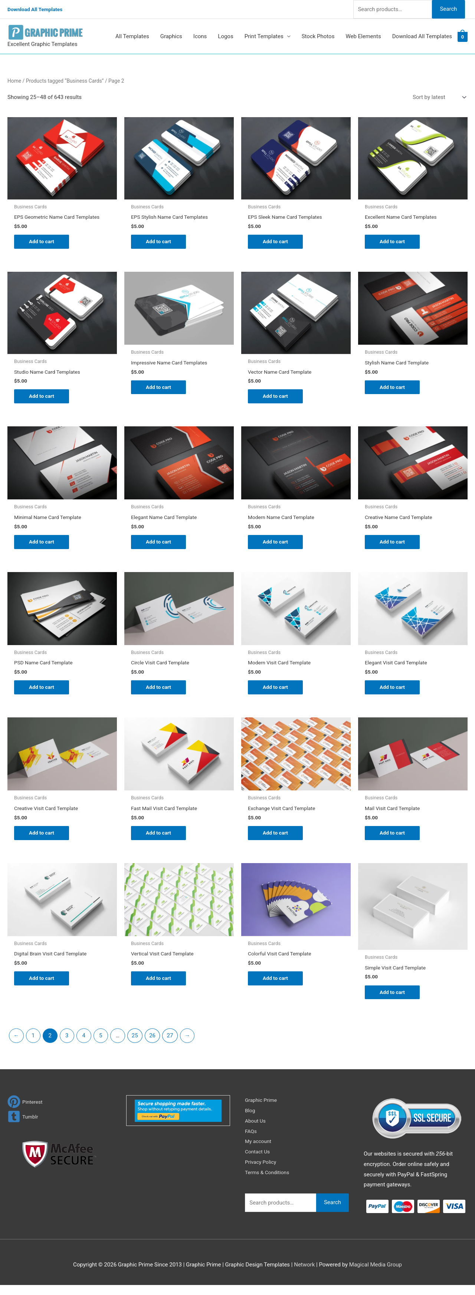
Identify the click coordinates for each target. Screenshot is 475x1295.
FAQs (251, 1140)
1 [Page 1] (33, 1045)
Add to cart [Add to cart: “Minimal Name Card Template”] (43, 546)
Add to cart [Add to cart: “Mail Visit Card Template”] (393, 840)
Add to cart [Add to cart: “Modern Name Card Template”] (277, 546)
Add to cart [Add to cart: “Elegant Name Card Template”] (160, 546)
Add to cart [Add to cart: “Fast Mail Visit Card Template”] (160, 840)
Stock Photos (318, 36)
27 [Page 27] (170, 1045)
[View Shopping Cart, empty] (463, 36)
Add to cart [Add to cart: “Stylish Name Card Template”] (393, 389)
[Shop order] (438, 97)
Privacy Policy (262, 1172)
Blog (250, 1120)
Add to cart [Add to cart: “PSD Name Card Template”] (43, 693)
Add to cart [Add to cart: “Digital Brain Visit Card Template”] (43, 987)
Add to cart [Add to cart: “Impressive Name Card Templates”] (160, 389)
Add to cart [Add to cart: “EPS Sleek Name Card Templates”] (277, 242)
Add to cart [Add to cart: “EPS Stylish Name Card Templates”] (160, 242)
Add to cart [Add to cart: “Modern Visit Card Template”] (277, 693)
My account (259, 1151)
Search (448, 9)
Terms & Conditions (269, 1182)
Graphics (171, 36)
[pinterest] (26, 1111)
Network (304, 1274)
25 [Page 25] (135, 1045)
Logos (225, 36)
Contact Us (258, 1161)
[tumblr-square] (23, 1126)
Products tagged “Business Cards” (65, 81)
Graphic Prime (262, 1109)
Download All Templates (37, 9)
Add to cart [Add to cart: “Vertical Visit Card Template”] (160, 987)
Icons (200, 36)
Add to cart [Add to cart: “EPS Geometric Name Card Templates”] (43, 242)
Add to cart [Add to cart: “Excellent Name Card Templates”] (393, 242)
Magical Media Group (375, 1274)
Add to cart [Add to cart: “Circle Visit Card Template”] (160, 693)
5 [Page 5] (100, 1045)
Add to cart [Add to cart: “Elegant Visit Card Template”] (393, 693)
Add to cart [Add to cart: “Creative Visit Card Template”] (43, 840)
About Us (256, 1130)
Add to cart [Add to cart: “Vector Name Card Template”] (277, 399)
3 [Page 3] (66, 1045)
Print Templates (264, 36)
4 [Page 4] (83, 1045)
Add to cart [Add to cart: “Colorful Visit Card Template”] (277, 987)
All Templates (132, 36)
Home (14, 81)
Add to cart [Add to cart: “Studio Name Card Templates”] (43, 399)
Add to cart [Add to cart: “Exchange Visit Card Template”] (277, 840)
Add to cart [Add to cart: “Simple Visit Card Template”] (393, 1001)
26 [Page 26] (152, 1045)
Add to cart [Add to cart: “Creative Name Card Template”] (393, 546)
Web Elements (363, 36)
